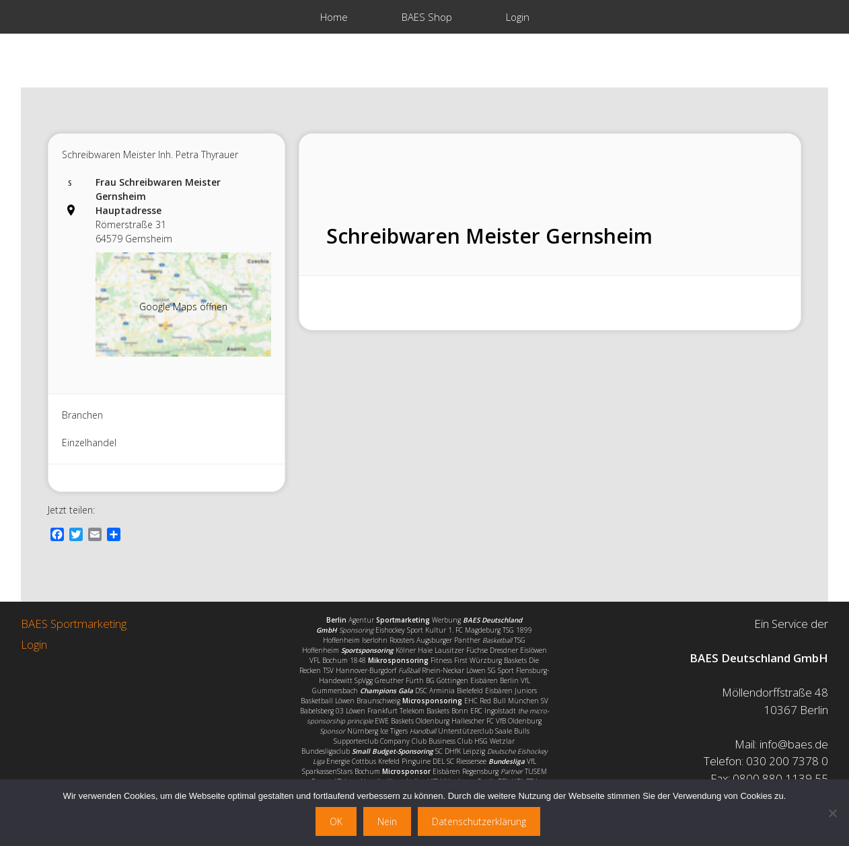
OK (336, 821)
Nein (387, 821)
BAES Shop (427, 17)
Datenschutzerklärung (479, 821)
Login (517, 17)
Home (334, 17)
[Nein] (832, 813)
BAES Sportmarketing (73, 623)
